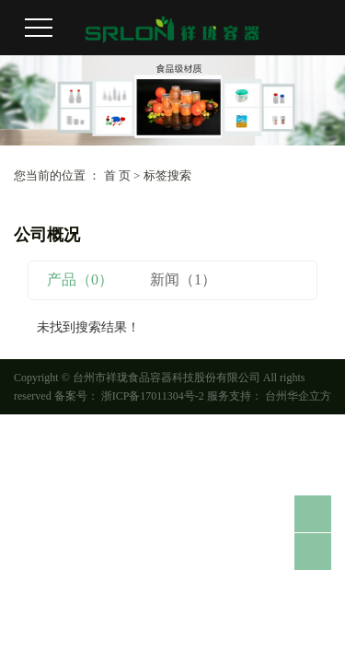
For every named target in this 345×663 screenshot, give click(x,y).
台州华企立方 (296, 396)
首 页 (117, 175)
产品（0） (80, 279)
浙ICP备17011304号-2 (152, 396)
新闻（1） (183, 279)
